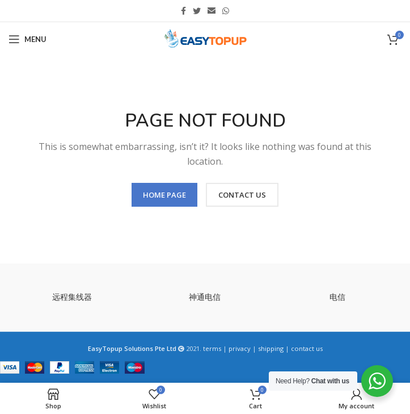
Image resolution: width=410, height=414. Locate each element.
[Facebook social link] (183, 10)
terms (212, 348)
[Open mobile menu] (27, 39)
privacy (240, 348)
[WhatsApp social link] (226, 10)
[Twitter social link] (196, 10)
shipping (271, 348)
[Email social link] (211, 10)
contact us (307, 348)
